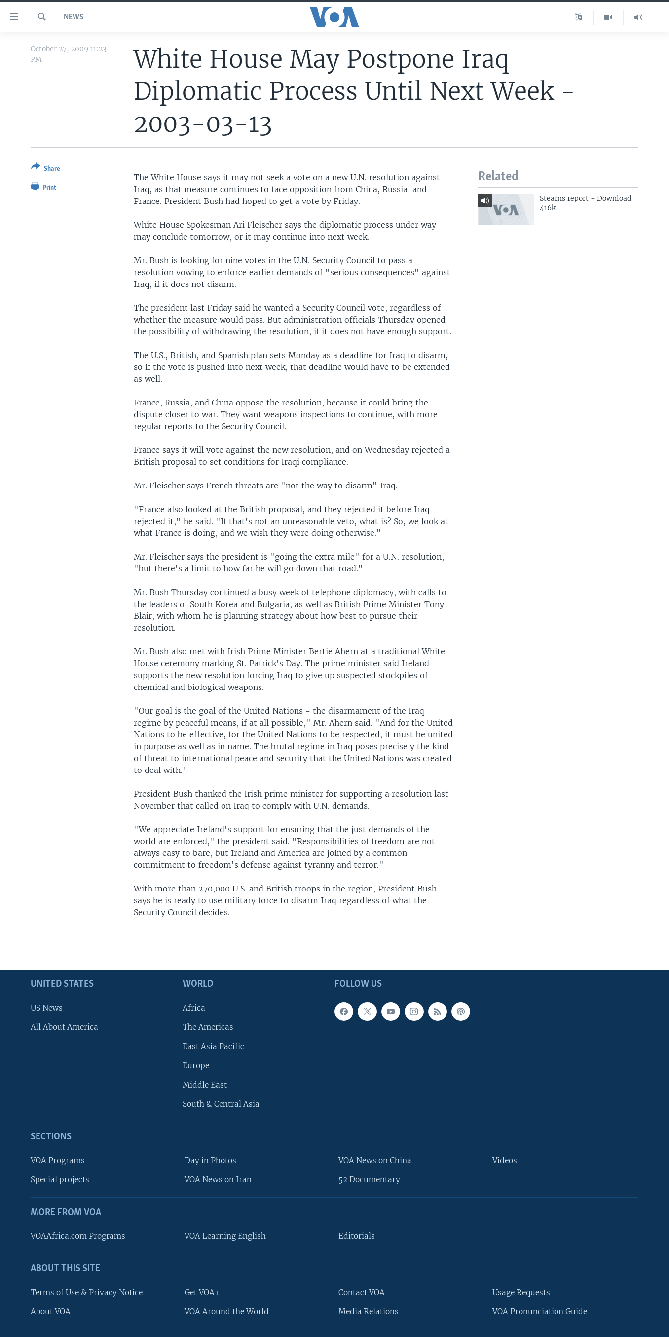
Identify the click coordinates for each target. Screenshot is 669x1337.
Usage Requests (521, 1292)
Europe (196, 1065)
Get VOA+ (202, 1292)
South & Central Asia (221, 1104)
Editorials (356, 1236)
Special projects (60, 1180)
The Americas (208, 1027)
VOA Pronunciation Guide (539, 1311)
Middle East (205, 1085)
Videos (504, 1160)
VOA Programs (58, 1160)
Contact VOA (361, 1292)
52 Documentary (369, 1180)
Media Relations (368, 1311)
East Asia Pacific (213, 1046)
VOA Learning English (225, 1236)
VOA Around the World (227, 1311)
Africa (194, 1008)
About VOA (51, 1311)
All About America (64, 1027)
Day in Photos (210, 1160)
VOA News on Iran (218, 1180)
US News (47, 1008)
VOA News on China (374, 1160)
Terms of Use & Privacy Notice (87, 1292)
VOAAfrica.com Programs (78, 1236)
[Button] (45, 170)
